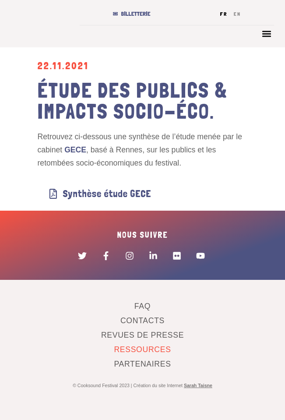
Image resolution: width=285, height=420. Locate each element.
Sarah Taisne (198, 385)
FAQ (142, 306)
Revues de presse (142, 335)
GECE (75, 149)
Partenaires (142, 364)
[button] (267, 33)
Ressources (142, 349)
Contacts (142, 320)
